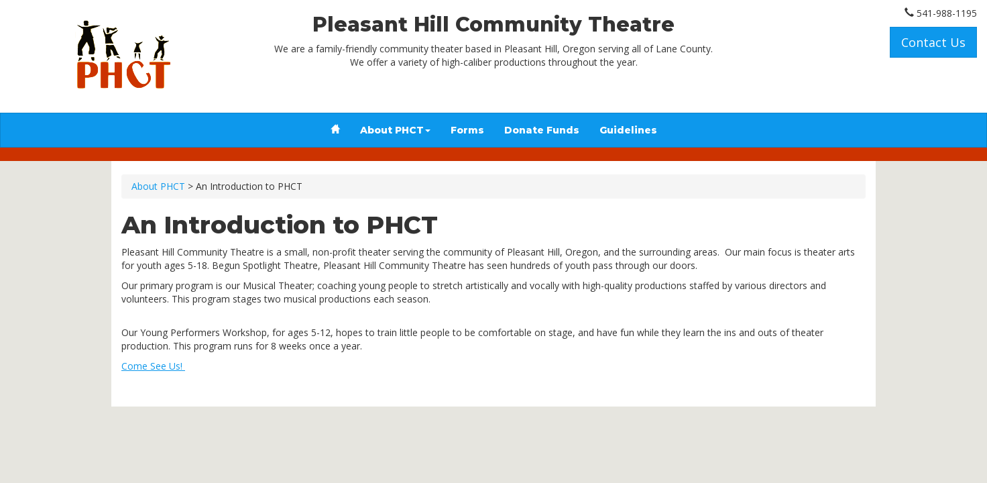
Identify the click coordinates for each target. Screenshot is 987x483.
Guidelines (628, 130)
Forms (467, 130)
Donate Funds (541, 130)
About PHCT (395, 130)
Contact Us (933, 42)
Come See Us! (153, 366)
